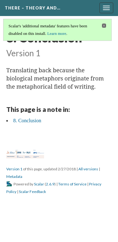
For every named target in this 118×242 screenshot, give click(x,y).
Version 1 (14, 169)
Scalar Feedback (32, 191)
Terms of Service (72, 184)
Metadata (14, 176)
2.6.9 (50, 184)
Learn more (56, 33)
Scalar (39, 184)
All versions (88, 169)
